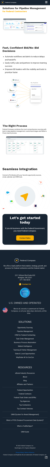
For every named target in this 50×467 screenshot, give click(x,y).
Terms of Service (29, 452)
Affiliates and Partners (25, 384)
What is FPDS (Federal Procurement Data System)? (25, 420)
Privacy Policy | (20, 452)
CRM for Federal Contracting (25, 335)
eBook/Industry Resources (25, 373)
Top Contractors (25, 405)
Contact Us (26, 284)
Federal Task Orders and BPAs (25, 398)
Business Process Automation (25, 342)
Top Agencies (25, 401)
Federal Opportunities (25, 390)
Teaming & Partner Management (25, 350)
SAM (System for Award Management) (25, 414)
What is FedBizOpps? (25, 426)
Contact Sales (25, 238)
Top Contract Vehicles (25, 409)
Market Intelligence (25, 346)
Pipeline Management (25, 331)
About (25, 377)
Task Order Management (25, 339)
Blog (25, 381)
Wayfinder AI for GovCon (25, 357)
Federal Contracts (25, 394)
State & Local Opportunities (25, 354)
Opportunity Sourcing (25, 328)
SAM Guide (25, 432)
